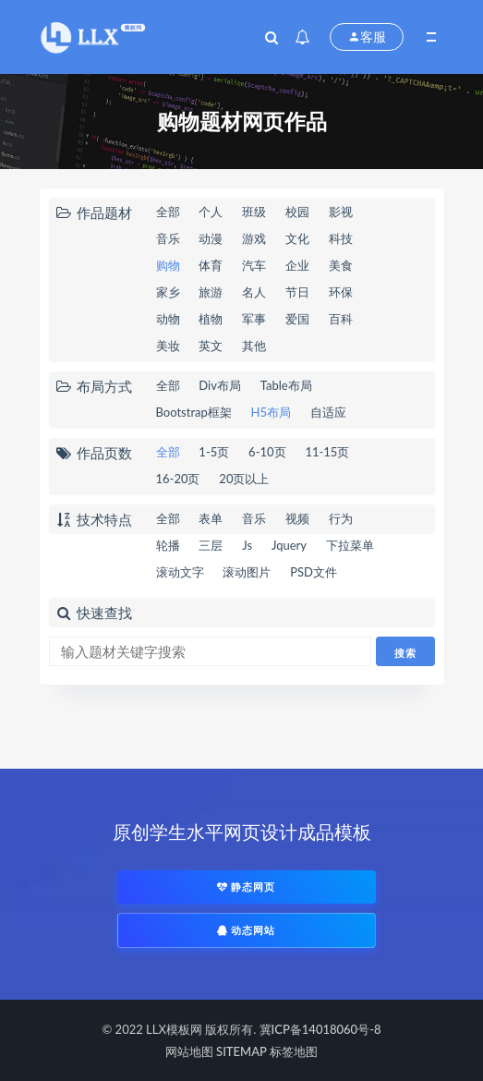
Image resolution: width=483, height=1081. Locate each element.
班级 (254, 211)
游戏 (254, 238)
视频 (297, 518)
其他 (254, 345)
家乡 (168, 292)
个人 (211, 211)
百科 (341, 318)
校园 (297, 211)
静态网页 (246, 887)
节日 (297, 292)
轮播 (168, 545)
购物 (168, 265)
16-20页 (178, 478)
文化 (297, 238)
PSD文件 (313, 572)
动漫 (211, 238)
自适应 (328, 412)
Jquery (289, 545)
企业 (297, 265)
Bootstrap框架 (194, 412)
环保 (341, 292)
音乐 (168, 238)
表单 (211, 518)
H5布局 (271, 412)
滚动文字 (180, 572)
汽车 (254, 265)
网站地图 (189, 1051)
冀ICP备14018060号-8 (320, 1029)
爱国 (297, 318)
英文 (211, 345)
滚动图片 (247, 572)
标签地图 (294, 1051)
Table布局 (286, 385)
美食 (341, 265)
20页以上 (244, 478)
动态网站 (246, 930)
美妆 (168, 345)
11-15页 (327, 451)
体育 (211, 265)
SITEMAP (241, 1051)
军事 (254, 318)
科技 (341, 238)
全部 (168, 211)
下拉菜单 (350, 545)
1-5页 (214, 451)
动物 (168, 318)
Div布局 (220, 385)
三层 (211, 545)
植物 (211, 318)
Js (247, 545)
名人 (254, 292)
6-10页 (266, 451)
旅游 (211, 292)
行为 (341, 518)
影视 (341, 211)
